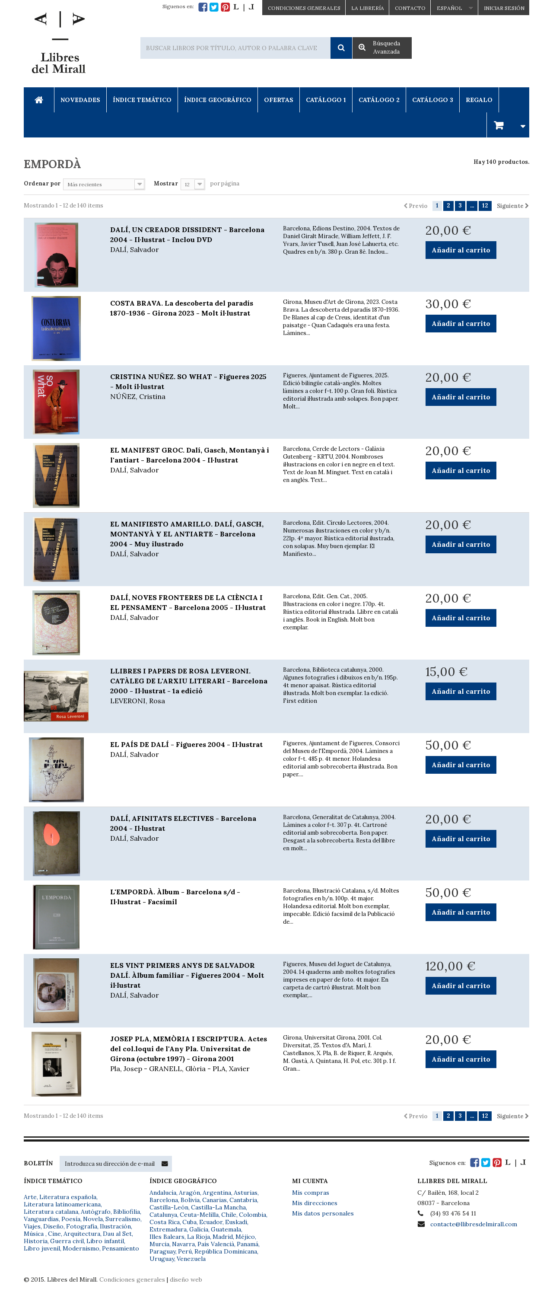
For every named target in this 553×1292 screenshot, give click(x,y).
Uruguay (161, 1259)
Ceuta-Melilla (199, 1215)
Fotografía (81, 1226)
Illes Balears (166, 1237)
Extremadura (168, 1229)
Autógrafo (96, 1211)
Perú (185, 1251)
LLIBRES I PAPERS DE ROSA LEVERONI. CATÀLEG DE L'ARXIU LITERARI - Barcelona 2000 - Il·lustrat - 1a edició (190, 686)
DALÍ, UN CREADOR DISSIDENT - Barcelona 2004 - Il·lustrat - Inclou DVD (190, 240)
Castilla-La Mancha (218, 1207)
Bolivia (190, 1200)
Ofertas (278, 100)
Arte (30, 1197)
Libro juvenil (42, 1248)
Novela (93, 1219)
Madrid (223, 1237)
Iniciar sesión (504, 8)
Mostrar (166, 183)
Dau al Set (117, 1234)
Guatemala (226, 1229)
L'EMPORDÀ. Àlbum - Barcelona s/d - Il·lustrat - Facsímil (175, 896)
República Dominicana (225, 1251)
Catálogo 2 (379, 100)
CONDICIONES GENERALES (304, 8)
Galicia (198, 1229)
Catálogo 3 (432, 100)
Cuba (189, 1222)
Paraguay (162, 1251)
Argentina (217, 1192)
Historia (36, 1241)
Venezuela (191, 1259)
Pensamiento (120, 1248)
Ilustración (115, 1226)
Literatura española (67, 1197)
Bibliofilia (126, 1211)
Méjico (245, 1237)
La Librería (367, 8)
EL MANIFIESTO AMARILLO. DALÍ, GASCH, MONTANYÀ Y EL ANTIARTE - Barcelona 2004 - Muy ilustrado (190, 539)
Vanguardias (41, 1219)
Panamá (247, 1244)
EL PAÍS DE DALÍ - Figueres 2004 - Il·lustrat (190, 749)
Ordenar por (42, 183)
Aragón (189, 1192)
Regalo (479, 100)
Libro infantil (105, 1241)
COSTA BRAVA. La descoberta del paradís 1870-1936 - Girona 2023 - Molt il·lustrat (181, 308)
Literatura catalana (51, 1211)
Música (34, 1234)
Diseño (53, 1226)
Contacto (410, 8)
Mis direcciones (314, 1203)
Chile (228, 1215)
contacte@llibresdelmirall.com (473, 1224)
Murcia (159, 1244)
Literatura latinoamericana (62, 1204)
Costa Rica (164, 1222)
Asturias (245, 1192)
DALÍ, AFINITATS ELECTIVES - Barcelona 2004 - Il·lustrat (190, 828)
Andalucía (162, 1192)
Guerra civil (67, 1241)
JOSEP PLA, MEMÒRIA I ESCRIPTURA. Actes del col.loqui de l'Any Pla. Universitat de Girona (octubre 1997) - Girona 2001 (190, 1054)
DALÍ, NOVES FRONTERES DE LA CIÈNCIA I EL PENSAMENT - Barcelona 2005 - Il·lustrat (190, 607)
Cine (54, 1234)
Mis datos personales (323, 1213)
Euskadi (236, 1222)
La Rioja (198, 1237)
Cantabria (243, 1200)
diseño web (186, 1279)
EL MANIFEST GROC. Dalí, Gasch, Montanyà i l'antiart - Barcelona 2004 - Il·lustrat (190, 460)
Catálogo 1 (326, 100)
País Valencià (215, 1244)
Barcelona (163, 1200)
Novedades (80, 100)
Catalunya (163, 1215)
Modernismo (81, 1248)
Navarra (183, 1244)
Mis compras (310, 1192)
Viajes (32, 1226)
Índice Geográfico (217, 100)
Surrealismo (122, 1219)
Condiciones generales (132, 1279)
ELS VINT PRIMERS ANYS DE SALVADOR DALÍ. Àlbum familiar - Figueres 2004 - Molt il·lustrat (190, 980)
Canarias (214, 1200)
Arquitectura (82, 1234)
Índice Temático (142, 100)
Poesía (70, 1219)
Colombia (252, 1215)
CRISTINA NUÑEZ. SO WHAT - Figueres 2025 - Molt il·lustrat (190, 387)
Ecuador (210, 1222)
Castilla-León (168, 1207)
